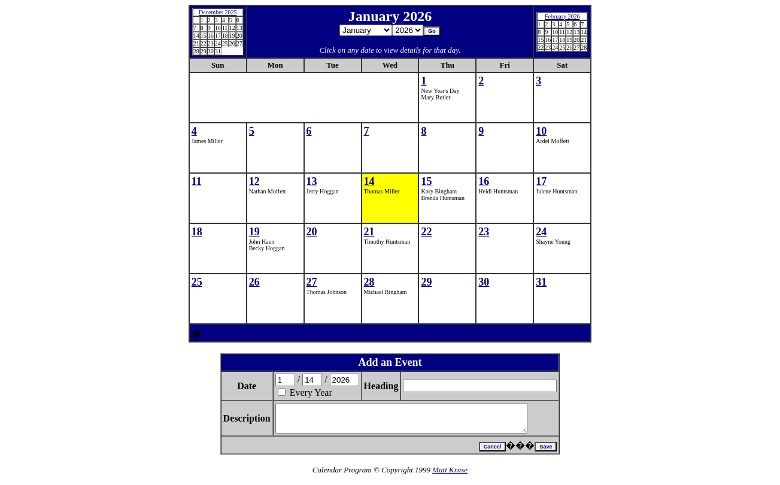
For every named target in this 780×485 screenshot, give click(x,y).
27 (311, 282)
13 (311, 181)
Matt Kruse (450, 475)
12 (254, 181)
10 (541, 131)
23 (483, 232)
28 (369, 282)
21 (369, 232)
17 (541, 181)
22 (426, 232)
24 (541, 232)
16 (483, 181)
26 (254, 282)
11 (197, 181)
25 (197, 282)
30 (483, 282)
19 (254, 232)
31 (541, 282)
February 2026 (562, 16)
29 (426, 282)
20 (311, 232)
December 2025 (218, 12)
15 (426, 181)
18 (197, 232)
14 (369, 181)
